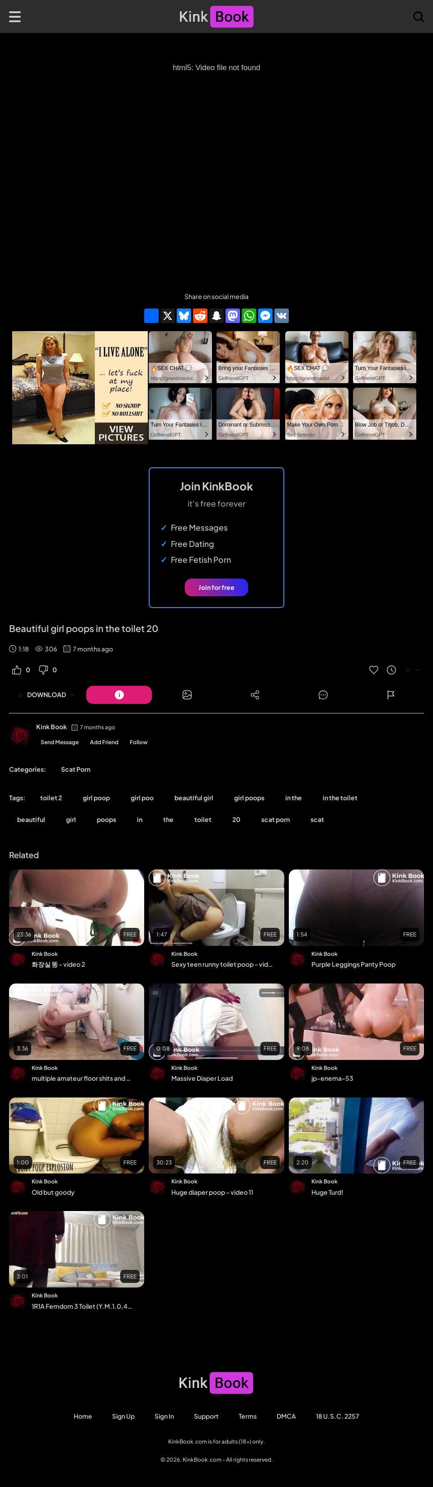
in (139, 819)
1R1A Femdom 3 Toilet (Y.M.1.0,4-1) (82, 1306)
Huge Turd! (327, 1192)
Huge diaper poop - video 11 (212, 1192)
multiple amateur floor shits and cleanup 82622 (82, 1078)
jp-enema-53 (332, 1078)
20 (236, 819)
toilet (203, 819)
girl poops (249, 797)
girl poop (96, 797)
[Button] (119, 695)
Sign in (164, 1416)
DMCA (286, 1416)
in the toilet (340, 797)
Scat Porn (75, 769)
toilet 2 (51, 797)
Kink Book (51, 726)
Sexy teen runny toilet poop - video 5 (222, 964)
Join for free (216, 587)
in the (293, 797)
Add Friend (104, 742)
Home (83, 1416)
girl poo (142, 797)
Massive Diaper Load (202, 1078)
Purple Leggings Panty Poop (353, 964)
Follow (139, 742)
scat (317, 819)
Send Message (60, 742)
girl (71, 819)
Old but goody (53, 1192)
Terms (248, 1416)
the (168, 819)
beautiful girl (193, 797)
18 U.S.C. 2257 (337, 1416)
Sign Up (123, 1416)
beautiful (31, 819)
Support (206, 1416)
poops (106, 819)
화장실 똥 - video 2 (58, 964)
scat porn (275, 819)
